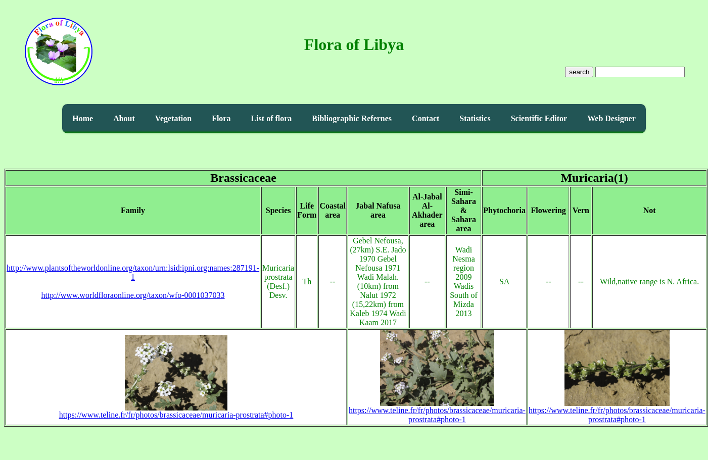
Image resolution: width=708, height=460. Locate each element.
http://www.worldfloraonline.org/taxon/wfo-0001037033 (133, 295)
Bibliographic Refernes (352, 118)
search (579, 72)
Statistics (474, 118)
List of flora (271, 118)
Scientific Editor (539, 118)
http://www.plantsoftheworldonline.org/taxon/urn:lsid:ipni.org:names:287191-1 (133, 272)
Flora (221, 118)
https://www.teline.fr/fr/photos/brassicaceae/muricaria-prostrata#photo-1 (176, 411)
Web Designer (611, 118)
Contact (425, 118)
